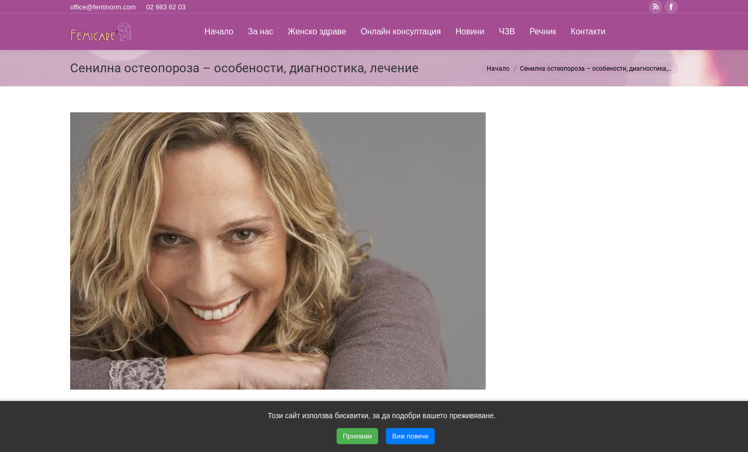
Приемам (357, 436)
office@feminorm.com (103, 7)
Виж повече (410, 436)
